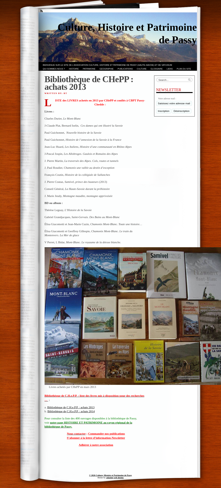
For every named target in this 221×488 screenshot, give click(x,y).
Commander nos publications (106, 433)
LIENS (170, 69)
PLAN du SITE (184, 69)
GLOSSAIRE (157, 69)
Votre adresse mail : (167, 98)
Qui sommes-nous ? (54, 69)
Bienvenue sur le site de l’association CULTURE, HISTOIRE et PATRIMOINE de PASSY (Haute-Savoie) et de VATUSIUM (107, 65)
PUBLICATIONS (125, 69)
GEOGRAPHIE (106, 69)
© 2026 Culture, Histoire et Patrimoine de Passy (110, 475)
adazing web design (114, 477)
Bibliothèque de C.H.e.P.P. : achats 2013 (70, 407)
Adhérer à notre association (96, 444)
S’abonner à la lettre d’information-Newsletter (96, 437)
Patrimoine (89, 69)
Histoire (74, 69)
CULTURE (142, 69)
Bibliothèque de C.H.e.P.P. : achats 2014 (71, 411)
